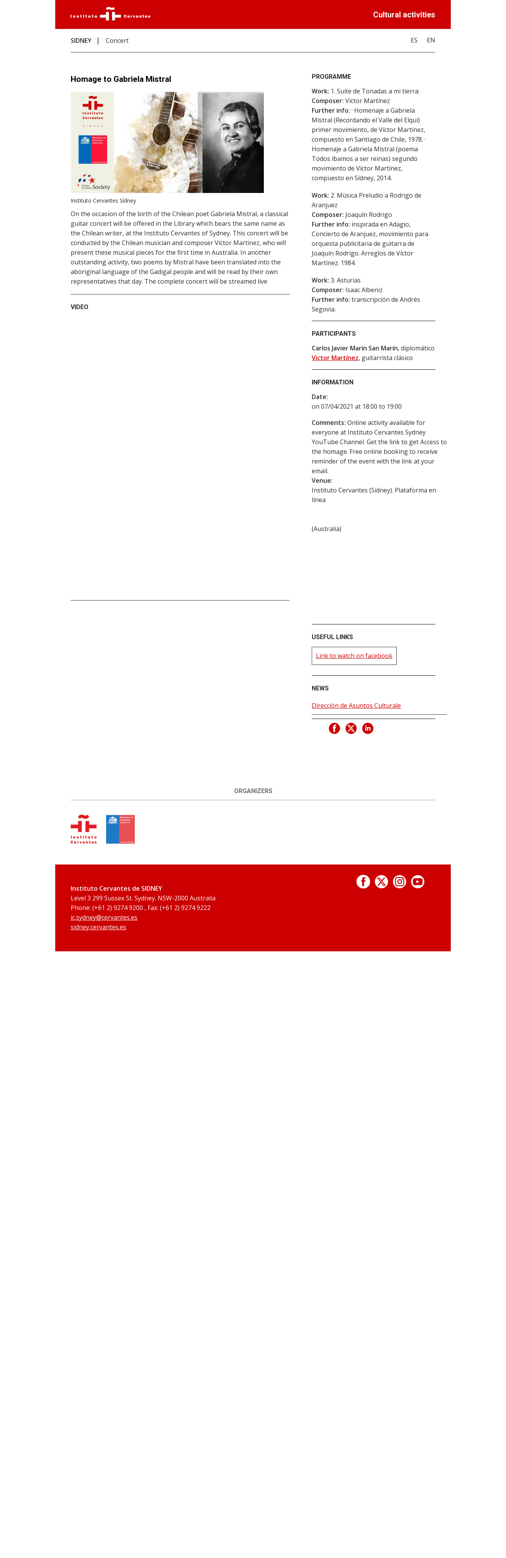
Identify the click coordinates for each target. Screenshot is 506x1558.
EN (431, 40)
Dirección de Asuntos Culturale (356, 705)
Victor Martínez (335, 358)
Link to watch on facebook (354, 655)
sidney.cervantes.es (98, 927)
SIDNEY (81, 40)
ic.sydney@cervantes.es (104, 917)
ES (414, 40)
